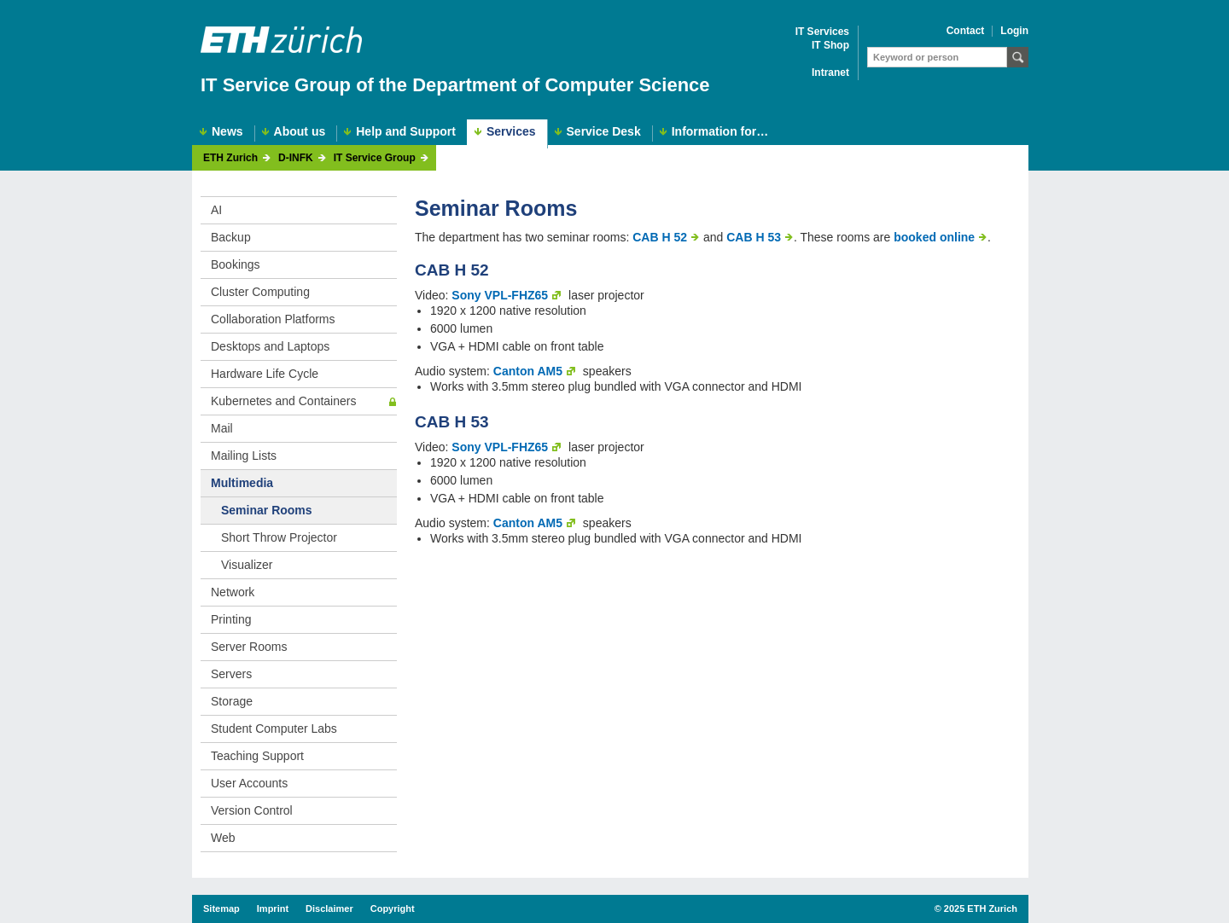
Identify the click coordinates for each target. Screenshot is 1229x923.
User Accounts (249, 783)
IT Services (822, 32)
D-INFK (295, 158)
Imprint (272, 908)
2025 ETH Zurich (980, 908)
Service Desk (604, 131)
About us (300, 131)
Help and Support (406, 131)
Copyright (392, 908)
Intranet (830, 72)
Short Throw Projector (279, 537)
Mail (222, 428)
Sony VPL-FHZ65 (499, 295)
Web (223, 838)
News (227, 131)
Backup (231, 237)
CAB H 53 (753, 237)
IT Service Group (375, 158)
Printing (231, 619)
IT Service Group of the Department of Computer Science (455, 85)
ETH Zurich (230, 158)
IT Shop (830, 45)
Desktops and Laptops (270, 346)
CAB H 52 (659, 237)
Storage (232, 701)
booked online (934, 237)
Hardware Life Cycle (264, 373)
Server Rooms (249, 646)
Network (232, 592)
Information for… (720, 131)
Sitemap (221, 908)
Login (1014, 31)
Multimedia (242, 483)
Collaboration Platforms (273, 319)
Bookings (235, 264)
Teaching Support (257, 756)
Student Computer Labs (274, 728)
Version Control (252, 810)
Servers (231, 674)
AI (216, 210)
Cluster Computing (260, 292)
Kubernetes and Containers (283, 401)
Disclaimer (329, 908)
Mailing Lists (244, 455)
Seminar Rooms (266, 510)
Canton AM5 (527, 371)
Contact (966, 31)
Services (511, 131)
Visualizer (246, 565)
